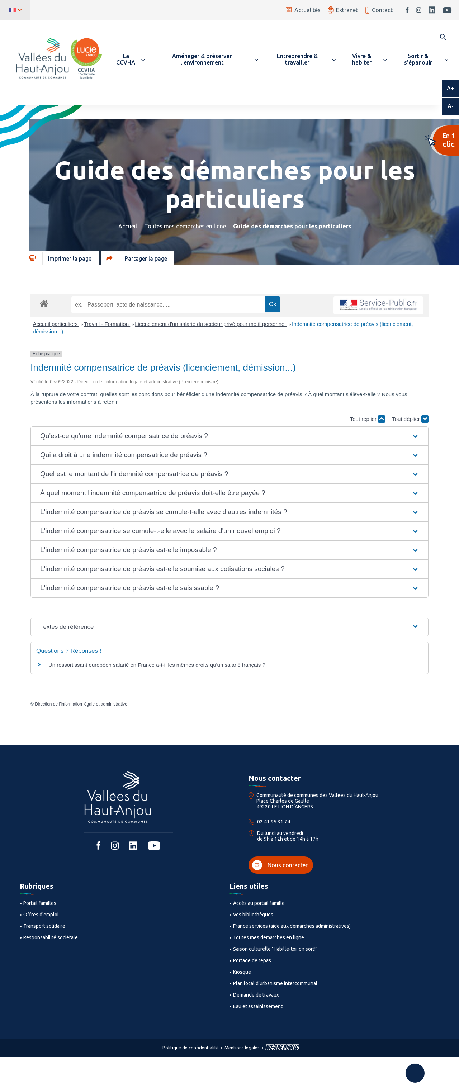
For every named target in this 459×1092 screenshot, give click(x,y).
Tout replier (367, 419)
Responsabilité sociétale (50, 937)
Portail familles (39, 903)
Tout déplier (410, 419)
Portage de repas (252, 960)
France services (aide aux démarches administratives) (292, 926)
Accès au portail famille (259, 903)
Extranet (343, 9)
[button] (129, 59)
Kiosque (242, 972)
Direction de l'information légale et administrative (81, 704)
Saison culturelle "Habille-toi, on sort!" (275, 949)
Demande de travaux (256, 995)
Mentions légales (242, 1047)
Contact (379, 10)
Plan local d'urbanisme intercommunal (275, 983)
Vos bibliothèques (253, 914)
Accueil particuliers (56, 324)
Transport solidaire (44, 926)
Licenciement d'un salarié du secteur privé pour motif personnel (211, 324)
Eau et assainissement (258, 1006)
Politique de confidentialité (190, 1047)
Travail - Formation (107, 324)
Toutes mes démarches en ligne (185, 226)
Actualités (303, 10)
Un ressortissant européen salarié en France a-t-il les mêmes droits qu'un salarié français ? (156, 665)
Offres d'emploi (40, 914)
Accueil (127, 226)
